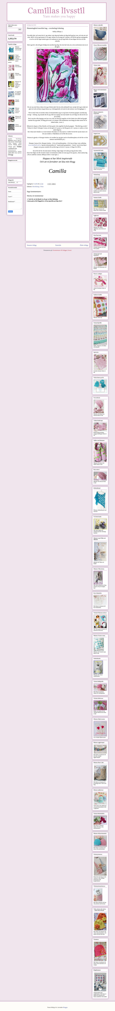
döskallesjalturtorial (12, 150)
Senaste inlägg (31, 245)
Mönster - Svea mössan (18, 66)
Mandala (10, 138)
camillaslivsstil (12, 148)
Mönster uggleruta (17, 140)
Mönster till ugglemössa (18, 117)
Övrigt (10, 155)
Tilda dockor (11, 141)
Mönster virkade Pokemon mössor (17, 110)
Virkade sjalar (12, 146)
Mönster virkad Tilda (18, 74)
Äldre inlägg (84, 245)
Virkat (41, 186)
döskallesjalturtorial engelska (15, 151)
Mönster (10, 140)
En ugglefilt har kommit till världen (18, 93)
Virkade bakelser (17, 100)
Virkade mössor (17, 144)
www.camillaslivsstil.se (34, 145)
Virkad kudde (18, 141)
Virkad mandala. (12, 143)
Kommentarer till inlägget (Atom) (62, 250)
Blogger (65, 1007)
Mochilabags (35, 186)
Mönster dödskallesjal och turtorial (18, 48)
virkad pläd (11, 152)
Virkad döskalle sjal (18, 125)
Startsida (58, 245)
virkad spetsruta (17, 152)
